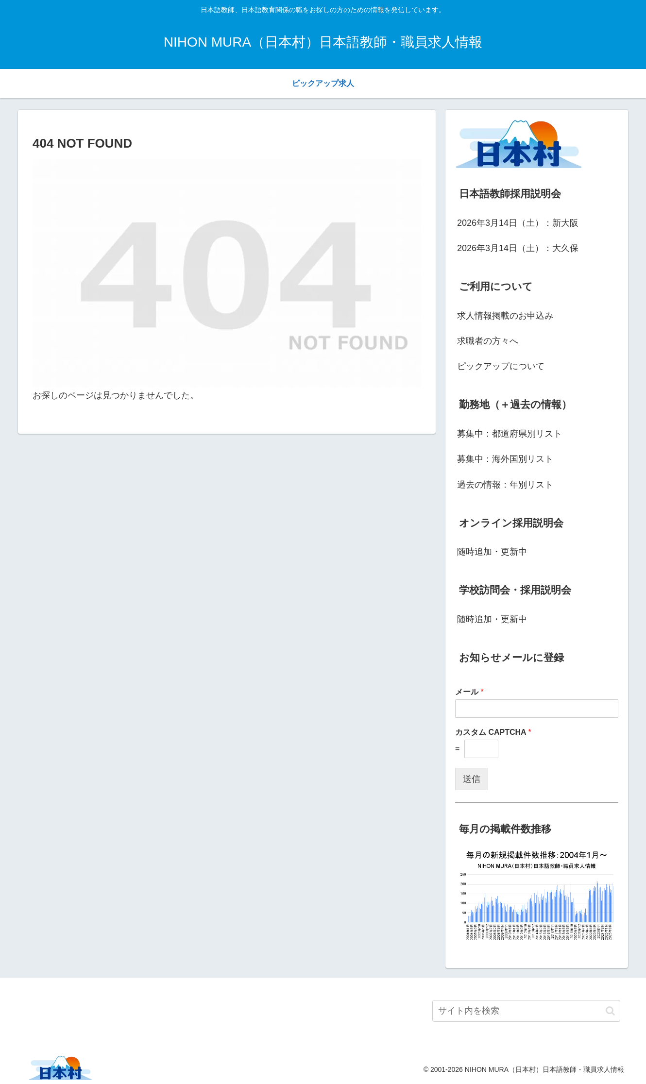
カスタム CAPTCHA (493, 732)
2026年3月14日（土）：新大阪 (517, 223)
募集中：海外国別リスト (505, 459)
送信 (471, 779)
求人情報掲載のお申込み (505, 316)
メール (469, 692)
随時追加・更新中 (492, 552)
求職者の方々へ (487, 341)
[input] (526, 1011)
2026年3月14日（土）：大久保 (517, 248)
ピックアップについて (500, 366)
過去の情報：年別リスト (505, 485)
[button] (610, 1010)
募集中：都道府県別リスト (509, 434)
